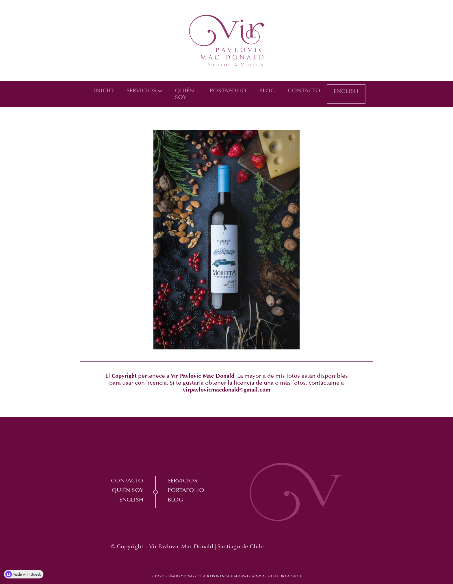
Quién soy (184, 94)
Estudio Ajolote (286, 576)
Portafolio (228, 91)
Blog (267, 91)
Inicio (104, 91)
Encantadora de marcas (243, 576)
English (346, 91)
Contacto (304, 91)
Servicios (182, 481)
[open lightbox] (73, 133)
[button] (144, 90)
